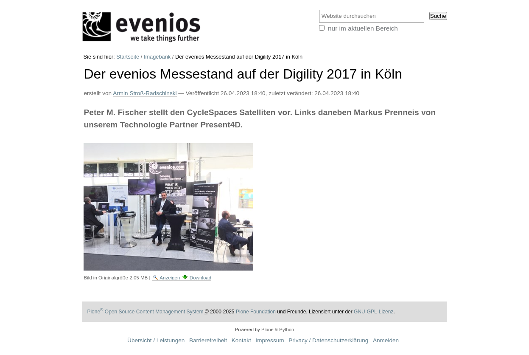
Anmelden (386, 340)
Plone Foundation (256, 312)
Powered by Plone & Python (264, 329)
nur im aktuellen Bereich (363, 28)
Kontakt (241, 340)
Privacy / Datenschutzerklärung (328, 340)
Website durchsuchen (318, 9)
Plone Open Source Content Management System (145, 312)
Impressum (269, 340)
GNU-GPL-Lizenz (373, 312)
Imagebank (157, 57)
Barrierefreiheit (208, 340)
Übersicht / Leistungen (156, 340)
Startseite (127, 57)
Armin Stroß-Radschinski (144, 93)
